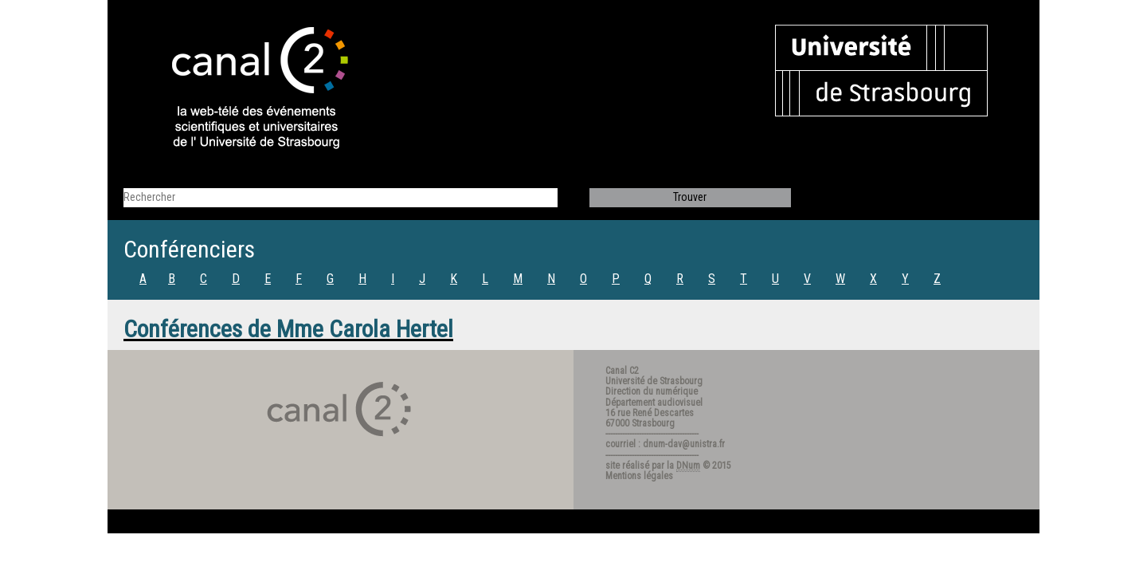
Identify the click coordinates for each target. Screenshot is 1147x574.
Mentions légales (639, 476)
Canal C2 (622, 370)
